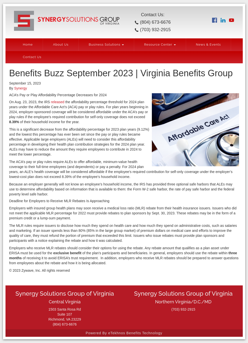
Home (28, 44)
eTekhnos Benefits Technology (135, 333)
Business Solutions (106, 44)
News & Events (208, 44)
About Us (60, 44)
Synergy (20, 88)
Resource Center (160, 44)
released (57, 102)
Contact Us (32, 57)
